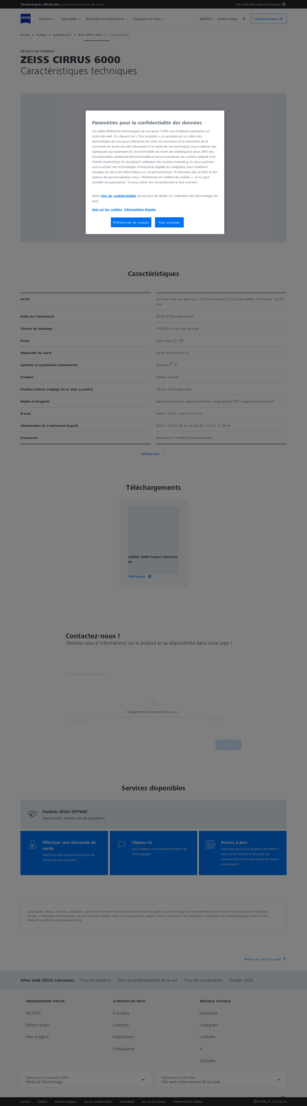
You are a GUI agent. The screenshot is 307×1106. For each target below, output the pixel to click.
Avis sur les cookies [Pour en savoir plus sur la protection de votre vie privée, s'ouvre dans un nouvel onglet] (107, 209)
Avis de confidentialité (119, 195)
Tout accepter (169, 222)
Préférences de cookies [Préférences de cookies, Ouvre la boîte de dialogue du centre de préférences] (131, 222)
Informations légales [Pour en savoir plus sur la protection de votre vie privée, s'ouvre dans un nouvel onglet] (140, 209)
